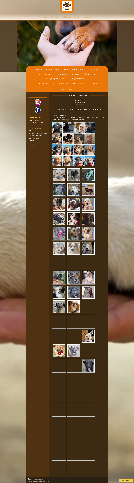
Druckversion (32, 479)
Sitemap (40, 479)
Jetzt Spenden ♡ (126, 480)
